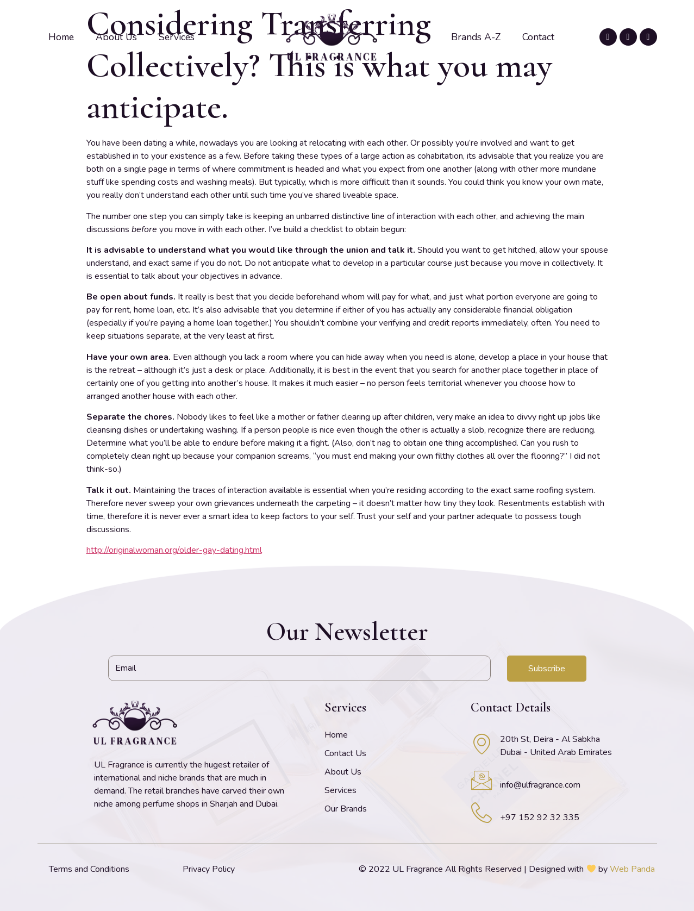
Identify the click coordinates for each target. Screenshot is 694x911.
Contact (538, 36)
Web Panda (632, 869)
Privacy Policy (209, 869)
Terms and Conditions (89, 869)
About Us (116, 36)
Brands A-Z (476, 36)
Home (61, 36)
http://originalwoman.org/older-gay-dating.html (174, 550)
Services (177, 36)
